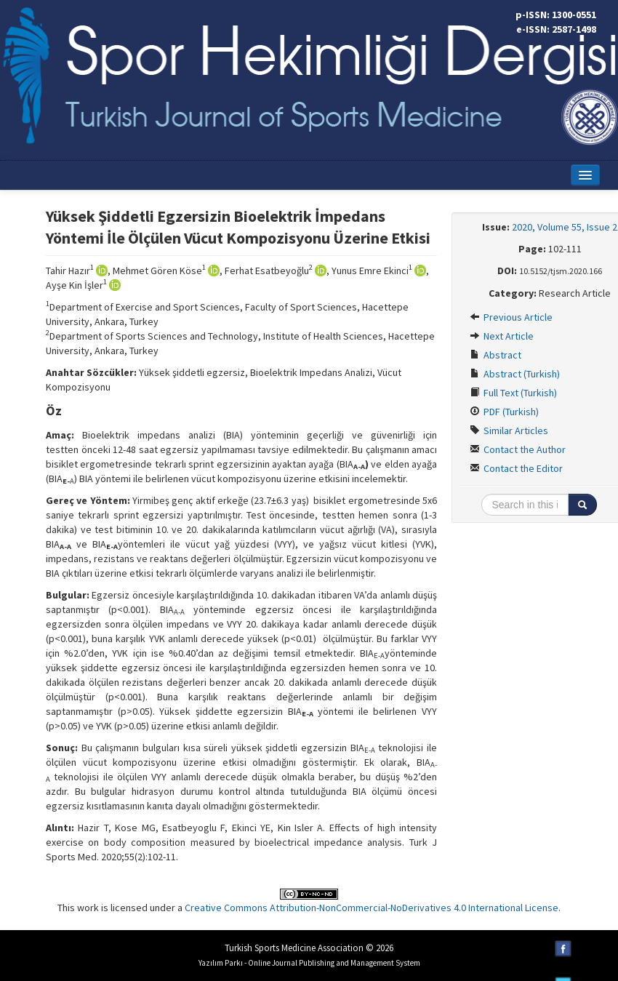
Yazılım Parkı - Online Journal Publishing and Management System (309, 963)
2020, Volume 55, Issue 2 (564, 226)
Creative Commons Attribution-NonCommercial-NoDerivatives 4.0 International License (371, 907)
